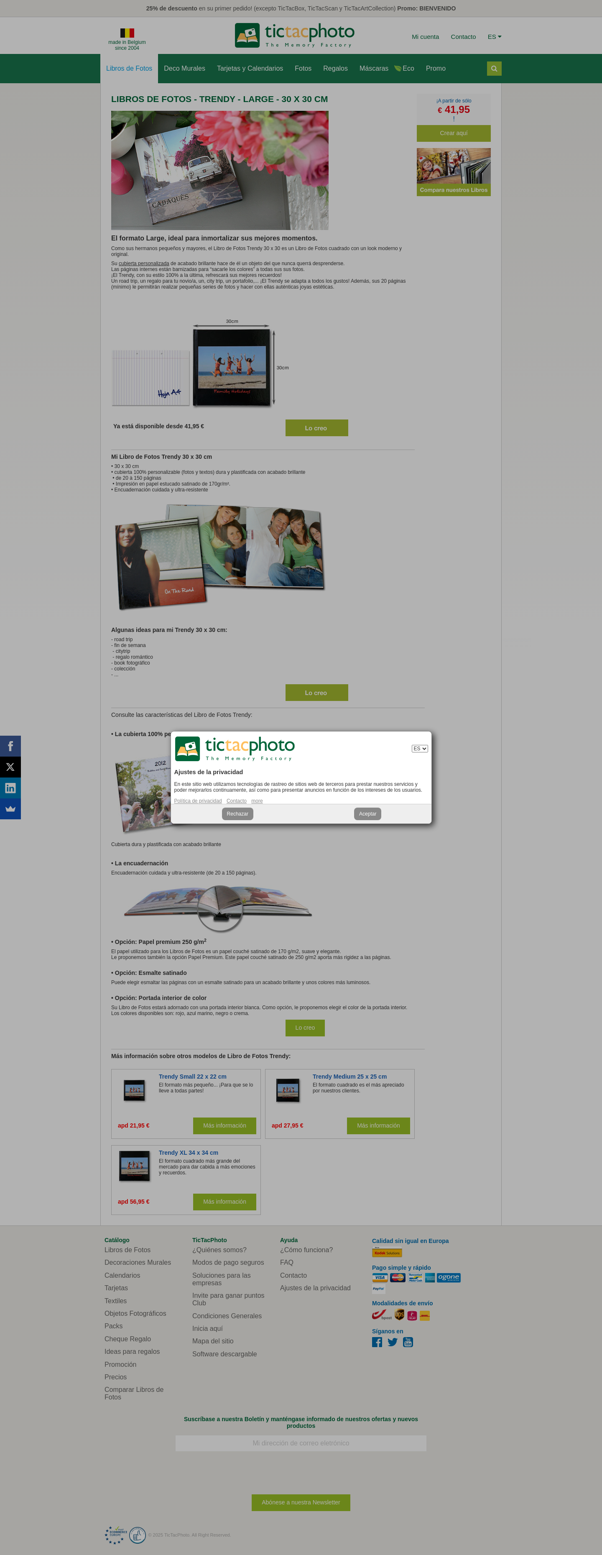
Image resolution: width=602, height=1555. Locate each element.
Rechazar (237, 814)
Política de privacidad (198, 801)
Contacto (237, 801)
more (257, 801)
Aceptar (367, 814)
